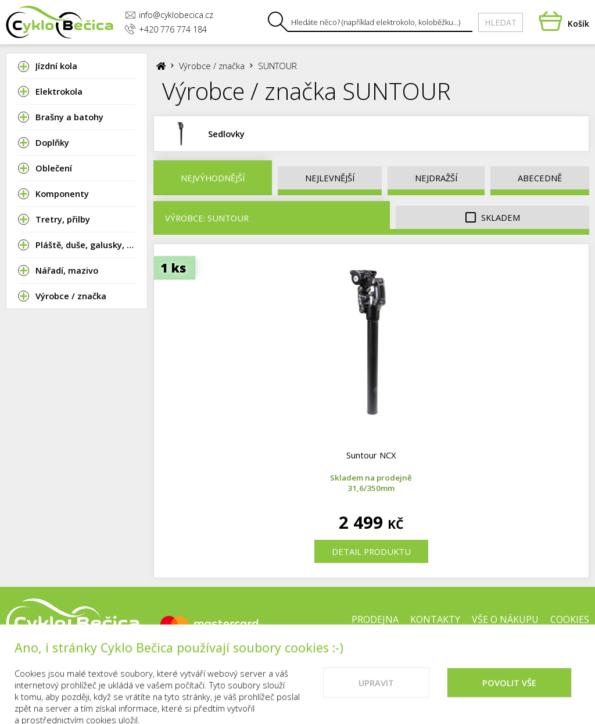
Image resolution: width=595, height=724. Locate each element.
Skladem (492, 218)
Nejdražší (436, 178)
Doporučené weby (468, 656)
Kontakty (435, 619)
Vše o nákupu (505, 619)
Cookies (569, 619)
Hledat (501, 22)
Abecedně (540, 178)
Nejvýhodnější (213, 178)
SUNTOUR (277, 65)
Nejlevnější (329, 178)
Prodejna (375, 619)
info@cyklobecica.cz (169, 14)
